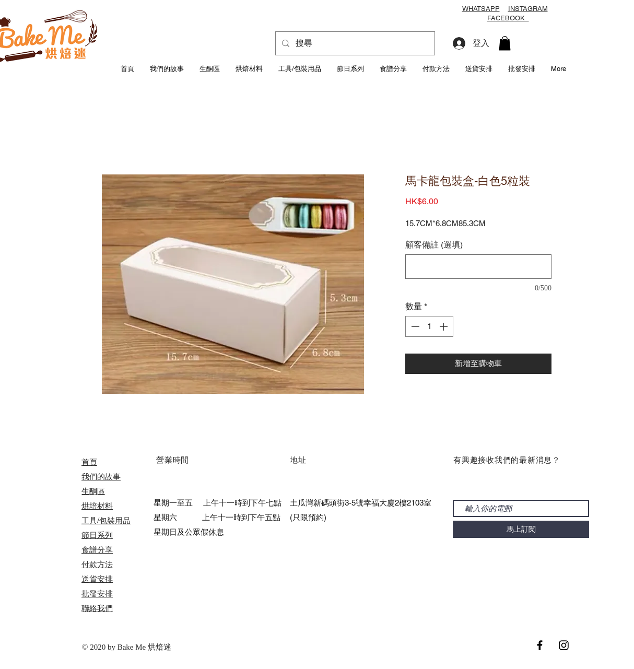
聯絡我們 (97, 608)
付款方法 (97, 564)
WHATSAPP (481, 9)
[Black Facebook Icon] (539, 645)
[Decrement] (414, 326)
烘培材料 (97, 505)
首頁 (89, 461)
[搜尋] (354, 43)
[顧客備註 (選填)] (478, 266)
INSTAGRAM (528, 9)
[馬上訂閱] (521, 529)
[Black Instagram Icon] (563, 645)
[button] (505, 43)
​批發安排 (97, 593)
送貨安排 (97, 578)
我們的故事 (101, 476)
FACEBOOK (508, 18)
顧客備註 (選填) (434, 245)
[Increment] (444, 326)
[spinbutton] (429, 326)
